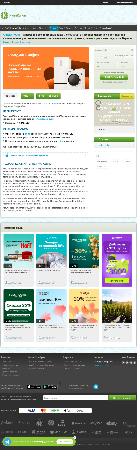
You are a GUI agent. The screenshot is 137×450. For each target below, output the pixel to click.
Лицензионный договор (74, 365)
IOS (44, 103)
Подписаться (65, 441)
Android (54, 103)
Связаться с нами (101, 365)
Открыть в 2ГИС (127, 122)
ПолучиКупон (106, 27)
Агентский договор (72, 361)
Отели (88, 27)
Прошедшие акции (37, 368)
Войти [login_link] (105, 2)
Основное (10, 95)
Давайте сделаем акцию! (40, 361)
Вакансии (6, 368)
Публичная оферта (72, 368)
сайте (27, 133)
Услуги (69, 27)
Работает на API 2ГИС (111, 122)
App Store (34, 387)
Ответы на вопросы (10, 375)
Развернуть (127, 96)
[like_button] (128, 50)
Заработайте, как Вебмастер (41, 365)
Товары (54, 27)
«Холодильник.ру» (45, 118)
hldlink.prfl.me (104, 145)
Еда (7, 27)
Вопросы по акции (48, 95)
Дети (95, 27)
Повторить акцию (114, 77)
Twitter (131, 362)
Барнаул (7, 2)
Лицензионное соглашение (110, 123)
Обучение (44, 27)
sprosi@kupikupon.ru (103, 361)
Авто (35, 27)
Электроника (102, 161)
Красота (14, 27)
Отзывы (27, 95)
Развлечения (25, 27)
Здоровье (79, 27)
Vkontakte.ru (127, 362)
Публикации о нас (10, 365)
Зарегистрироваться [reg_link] (125, 2)
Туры (62, 27)
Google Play (50, 387)
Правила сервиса (9, 371)
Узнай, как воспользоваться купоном (29, 155)
